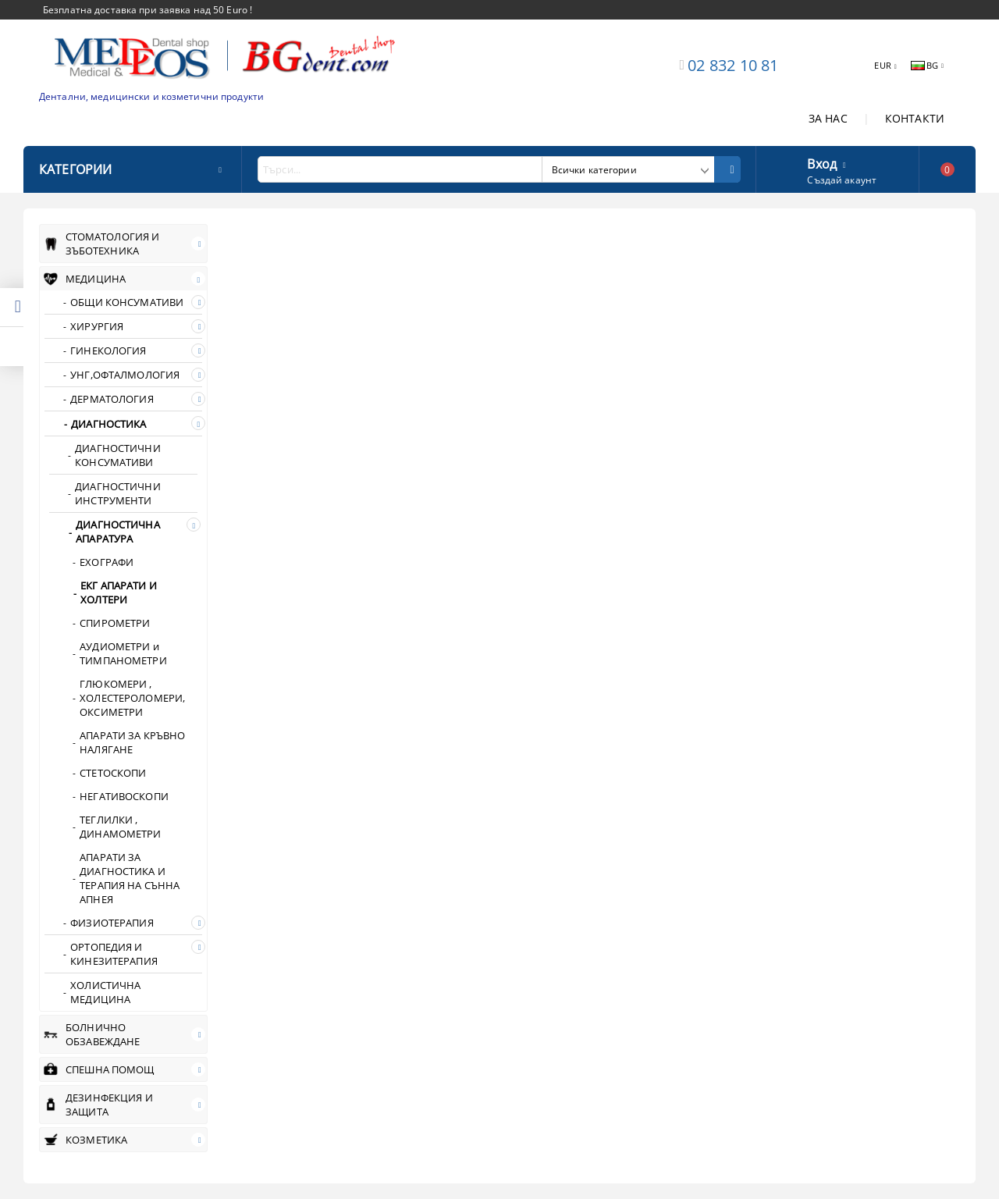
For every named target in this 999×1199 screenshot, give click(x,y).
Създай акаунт (841, 180)
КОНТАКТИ (914, 118)
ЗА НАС (828, 118)
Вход (822, 162)
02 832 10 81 (733, 65)
